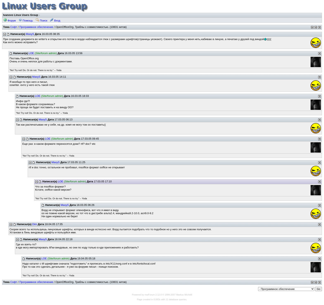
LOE (31, 53)
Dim (34, 224)
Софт (13, 26)
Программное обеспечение (36, 26)
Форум (10, 20)
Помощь (26, 20)
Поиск (41, 20)
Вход (55, 20)
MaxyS (30, 34)
